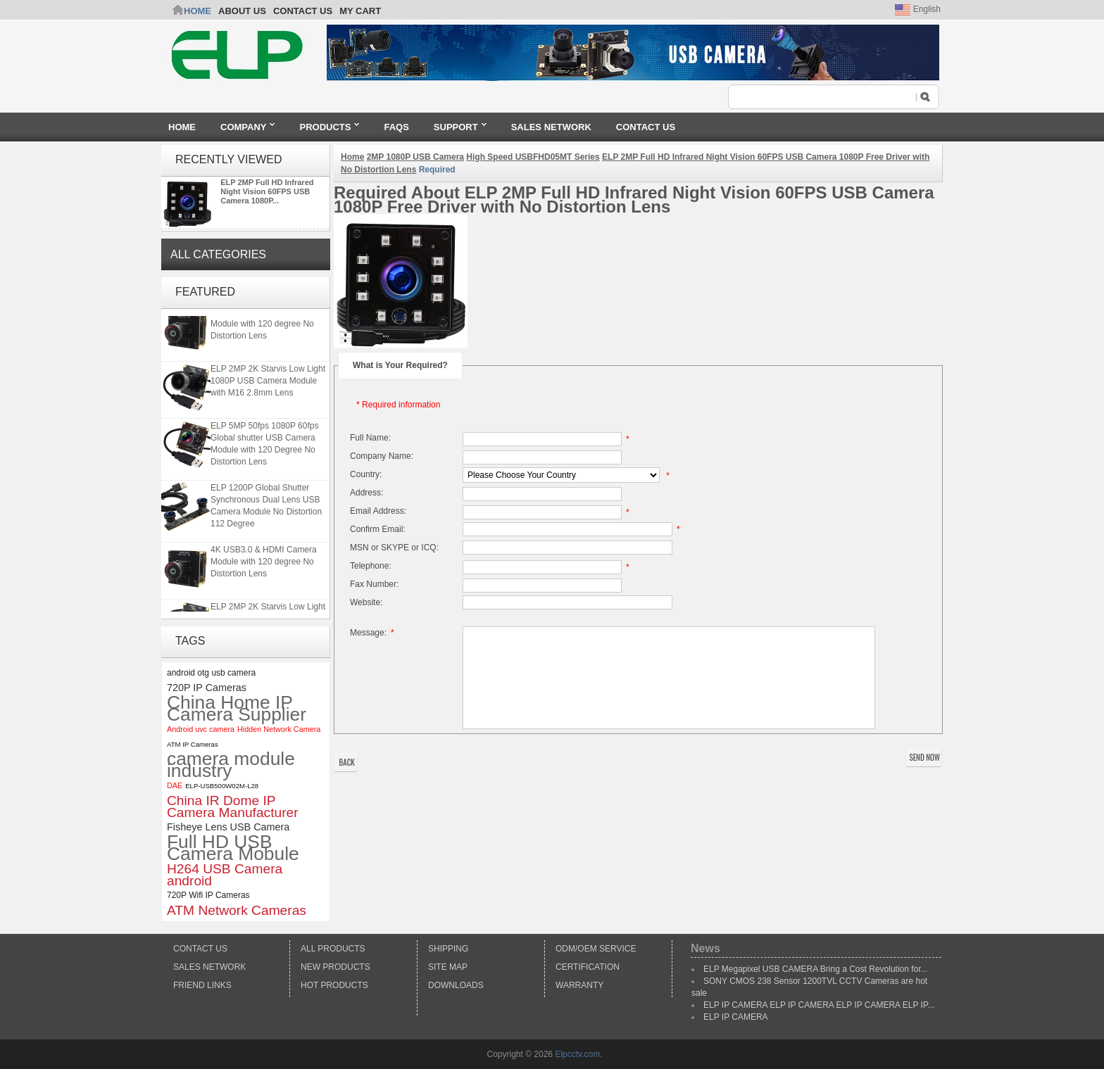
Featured (205, 292)
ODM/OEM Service (596, 949)
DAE (174, 785)
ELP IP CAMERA (735, 1017)
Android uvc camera (200, 729)
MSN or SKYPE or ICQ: (394, 547)
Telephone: (370, 566)
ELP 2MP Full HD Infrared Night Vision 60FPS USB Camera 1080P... (266, 191)
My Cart (360, 11)
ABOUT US (242, 11)
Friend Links (202, 985)
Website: (366, 602)
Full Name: (370, 438)
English (918, 9)
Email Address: (378, 511)
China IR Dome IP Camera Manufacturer (233, 806)
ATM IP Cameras (192, 744)
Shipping (448, 949)
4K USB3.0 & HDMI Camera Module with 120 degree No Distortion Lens (264, 326)
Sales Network (209, 967)
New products (335, 967)
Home (197, 11)
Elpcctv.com (577, 1054)
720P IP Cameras (206, 687)
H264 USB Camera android (224, 875)
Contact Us (200, 949)
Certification (588, 967)
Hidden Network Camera (278, 729)
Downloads (456, 985)
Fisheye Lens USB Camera (228, 827)
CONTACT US (302, 11)
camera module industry (231, 765)
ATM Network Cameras (236, 910)
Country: (366, 474)
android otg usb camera (211, 673)
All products (333, 949)
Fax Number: (374, 584)
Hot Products (334, 985)
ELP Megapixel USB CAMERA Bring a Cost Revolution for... (815, 969)
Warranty (579, 985)
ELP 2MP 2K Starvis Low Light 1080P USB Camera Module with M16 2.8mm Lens (268, 383)
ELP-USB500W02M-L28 (221, 786)
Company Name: (381, 456)
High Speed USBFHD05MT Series (532, 157)
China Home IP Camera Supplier (236, 709)
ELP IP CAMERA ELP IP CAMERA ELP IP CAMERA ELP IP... (818, 1005)
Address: (366, 493)
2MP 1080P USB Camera (415, 157)
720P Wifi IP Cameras (208, 895)
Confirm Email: (378, 529)
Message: (374, 633)
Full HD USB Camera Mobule (233, 848)
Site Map (448, 967)
